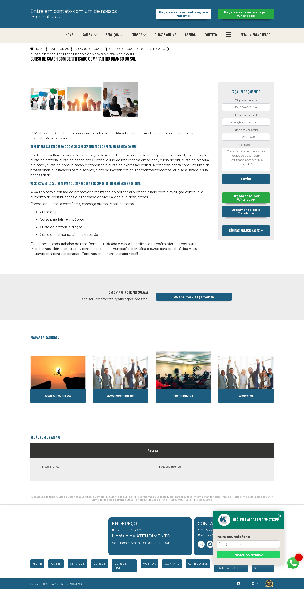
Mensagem (246, 144)
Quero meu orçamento (193, 297)
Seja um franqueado (255, 35)
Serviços (112, 35)
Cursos (136, 35)
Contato (210, 35)
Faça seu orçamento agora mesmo (183, 13)
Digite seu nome (246, 100)
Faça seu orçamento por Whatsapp (246, 13)
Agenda (190, 35)
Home (69, 35)
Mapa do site (261, 566)
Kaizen (87, 35)
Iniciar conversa (248, 554)
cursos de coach (89, 49)
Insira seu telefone (233, 537)
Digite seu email (246, 115)
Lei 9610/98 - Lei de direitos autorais (191, 499)
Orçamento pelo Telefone (246, 211)
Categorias (59, 49)
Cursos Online (165, 35)
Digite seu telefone (246, 130)
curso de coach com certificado (137, 49)
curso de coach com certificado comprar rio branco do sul (82, 54)
